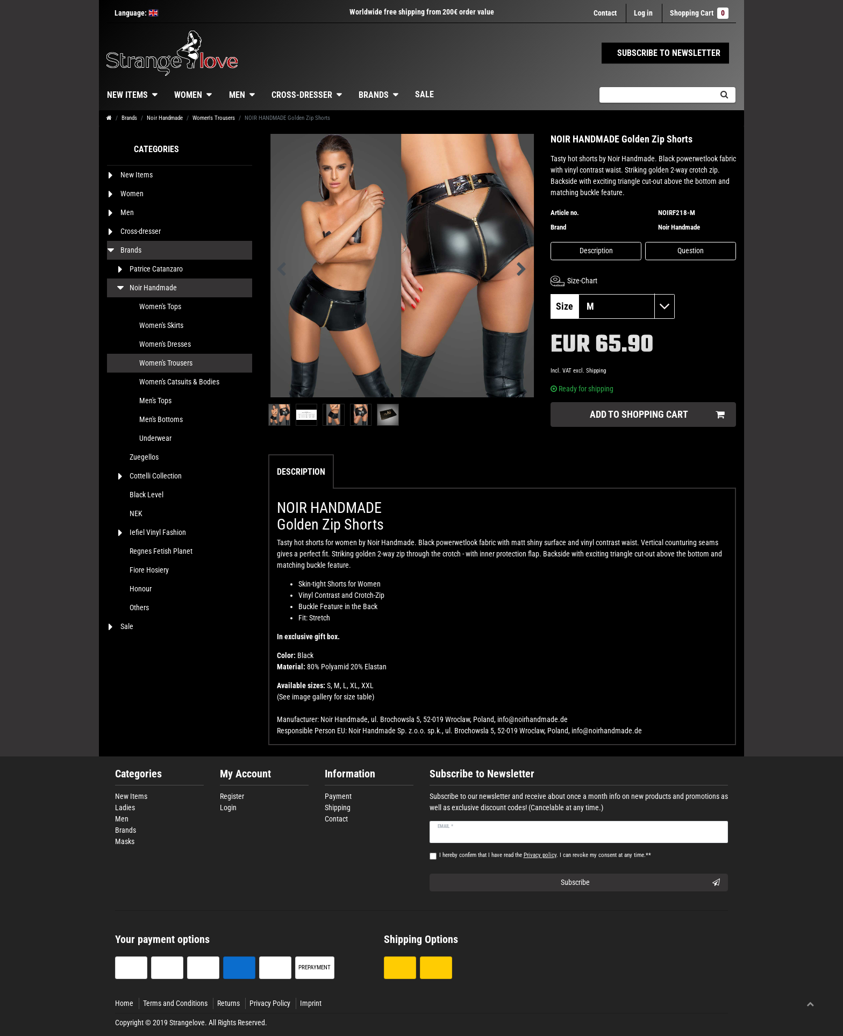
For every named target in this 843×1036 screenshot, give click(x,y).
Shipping (596, 370)
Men (237, 95)
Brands (374, 95)
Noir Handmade (165, 118)
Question (690, 250)
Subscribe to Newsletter (482, 774)
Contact (605, 13)
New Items (127, 95)
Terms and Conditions (175, 1003)
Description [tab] (301, 472)
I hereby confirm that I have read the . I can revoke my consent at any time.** (545, 855)
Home (124, 1003)
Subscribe (640, 883)
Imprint (311, 1003)
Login (228, 807)
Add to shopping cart (657, 415)
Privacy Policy (269, 1003)
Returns (228, 1003)
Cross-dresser (302, 95)
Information (350, 774)
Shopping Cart (699, 13)
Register (232, 796)
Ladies (125, 807)
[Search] (723, 95)
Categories (138, 774)
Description (596, 250)
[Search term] (655, 95)
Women (188, 95)
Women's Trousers (213, 118)
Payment (338, 796)
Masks (124, 841)
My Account (245, 774)
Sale (424, 94)
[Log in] (643, 13)
